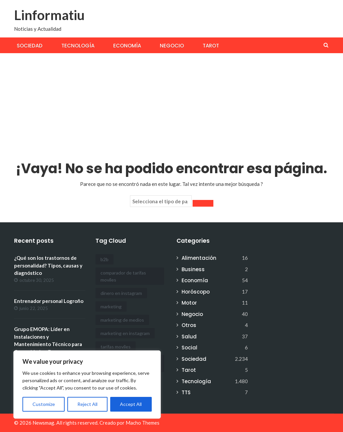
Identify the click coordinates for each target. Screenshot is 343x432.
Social (189, 347)
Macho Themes (142, 423)
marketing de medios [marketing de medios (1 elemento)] (122, 320)
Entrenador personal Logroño (48, 301)
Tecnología (77, 45)
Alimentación (199, 257)
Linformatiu (49, 15)
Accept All (131, 404)
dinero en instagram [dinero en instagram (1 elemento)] (121, 293)
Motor (189, 302)
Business (193, 269)
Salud (189, 336)
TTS (186, 392)
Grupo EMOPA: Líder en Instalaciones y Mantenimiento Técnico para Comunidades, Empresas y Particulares (48, 344)
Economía (127, 45)
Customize (43, 404)
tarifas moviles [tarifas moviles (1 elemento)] (115, 346)
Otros (189, 325)
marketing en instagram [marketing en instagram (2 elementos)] (125, 333)
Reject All (87, 404)
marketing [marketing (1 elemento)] (111, 306)
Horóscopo (196, 291)
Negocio (172, 45)
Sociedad (30, 45)
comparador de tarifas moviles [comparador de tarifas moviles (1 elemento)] (123, 276)
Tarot (211, 45)
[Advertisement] (171, 103)
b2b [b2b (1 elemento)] (104, 259)
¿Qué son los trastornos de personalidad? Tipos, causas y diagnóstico (48, 265)
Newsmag (43, 423)
